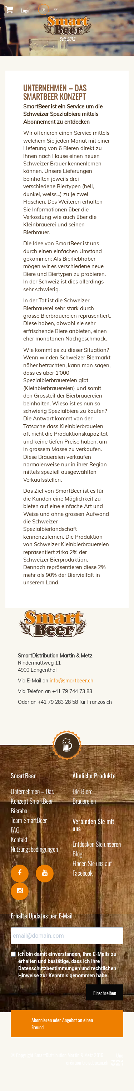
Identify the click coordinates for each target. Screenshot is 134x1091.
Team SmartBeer (29, 820)
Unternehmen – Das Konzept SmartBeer (32, 796)
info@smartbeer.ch (71, 680)
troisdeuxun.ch (102, 1062)
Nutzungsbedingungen (34, 849)
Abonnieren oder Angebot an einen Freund (62, 1023)
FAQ (15, 829)
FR (56, 9)
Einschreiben (104, 993)
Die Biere (83, 791)
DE (43, 9)
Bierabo (19, 810)
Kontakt (19, 839)
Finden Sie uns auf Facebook (92, 868)
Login (25, 10)
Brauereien (84, 800)
